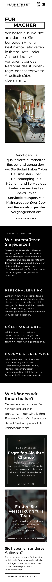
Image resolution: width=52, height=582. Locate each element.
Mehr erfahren (26, 218)
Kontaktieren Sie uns (22, 576)
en (38, 6)
